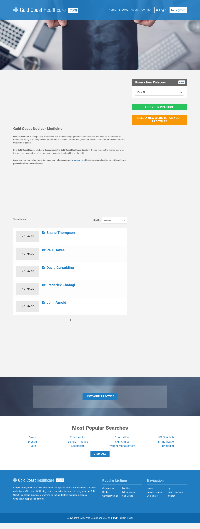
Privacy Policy (126, 524)
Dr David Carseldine (58, 268)
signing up (78, 160)
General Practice (78, 444)
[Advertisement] (70, 100)
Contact (146, 9)
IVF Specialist (166, 440)
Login (162, 10)
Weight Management (122, 449)
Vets (33, 449)
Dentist (33, 440)
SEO (105, 524)
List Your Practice (159, 109)
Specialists (78, 449)
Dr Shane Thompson (58, 233)
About (135, 9)
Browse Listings (154, 498)
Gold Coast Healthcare (38, 487)
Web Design (92, 524)
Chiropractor (77, 440)
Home (112, 9)
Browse (123, 9)
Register (180, 10)
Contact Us (152, 502)
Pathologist (167, 449)
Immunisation (166, 444)
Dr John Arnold (54, 303)
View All (100, 459)
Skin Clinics (122, 444)
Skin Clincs (127, 502)
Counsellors (122, 440)
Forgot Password (175, 498)
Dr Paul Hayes (53, 250)
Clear (181, 82)
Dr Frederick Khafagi (58, 285)
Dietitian (33, 444)
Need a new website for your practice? (159, 125)
